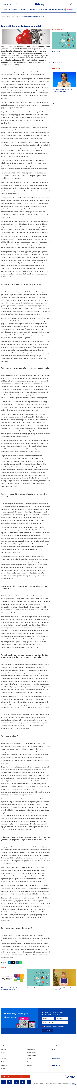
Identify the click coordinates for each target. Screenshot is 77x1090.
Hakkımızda (4, 1046)
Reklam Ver (53, 9)
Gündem (23, 9)
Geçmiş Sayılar (31, 1049)
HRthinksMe (56, 1065)
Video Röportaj (56, 1046)
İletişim (3, 1052)
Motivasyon (30, 1062)
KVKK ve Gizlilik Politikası (72, 1083)
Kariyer (3, 1068)
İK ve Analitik (56, 51)
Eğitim (3, 1062)
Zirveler (14, 9)
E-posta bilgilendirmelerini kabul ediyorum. (54, 1026)
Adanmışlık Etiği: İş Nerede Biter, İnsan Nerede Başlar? (63, 90)
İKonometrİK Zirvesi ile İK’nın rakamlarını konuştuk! (10, 989)
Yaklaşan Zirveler (32, 1052)
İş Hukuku (4, 1065)
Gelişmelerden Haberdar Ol (13, 1077)
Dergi (5, 9)
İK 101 (45, 9)
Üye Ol (60, 9)
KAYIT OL (48, 1030)
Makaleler (31, 9)
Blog (40, 9)
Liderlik (29, 1059)
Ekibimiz (3, 1049)
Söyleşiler (29, 1065)
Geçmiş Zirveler (31, 1055)
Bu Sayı (29, 1046)
